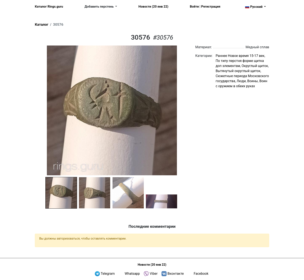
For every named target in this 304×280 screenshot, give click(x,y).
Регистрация (210, 6)
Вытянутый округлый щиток (238, 71)
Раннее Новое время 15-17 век (240, 56)
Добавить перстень (100, 6)
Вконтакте (175, 274)
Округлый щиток (255, 66)
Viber (153, 274)
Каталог (41, 24)
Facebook (201, 274)
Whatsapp (132, 274)
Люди (241, 81)
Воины (252, 81)
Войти (194, 6)
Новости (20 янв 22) (153, 6)
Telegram (108, 274)
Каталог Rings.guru (49, 6)
